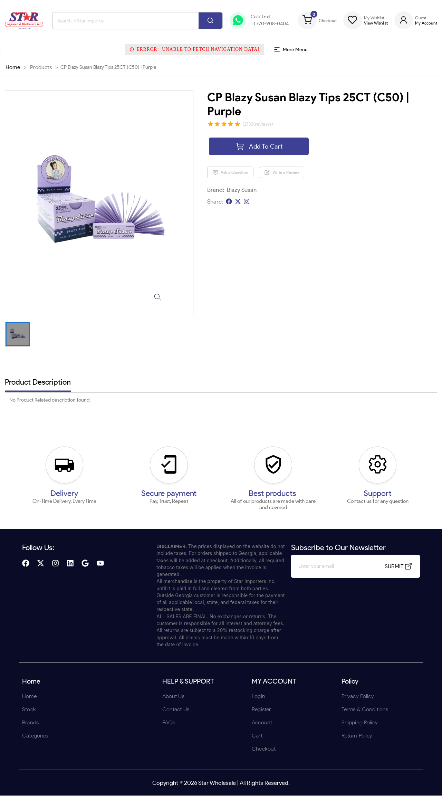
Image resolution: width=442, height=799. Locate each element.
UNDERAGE (258, 444)
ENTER (184, 444)
